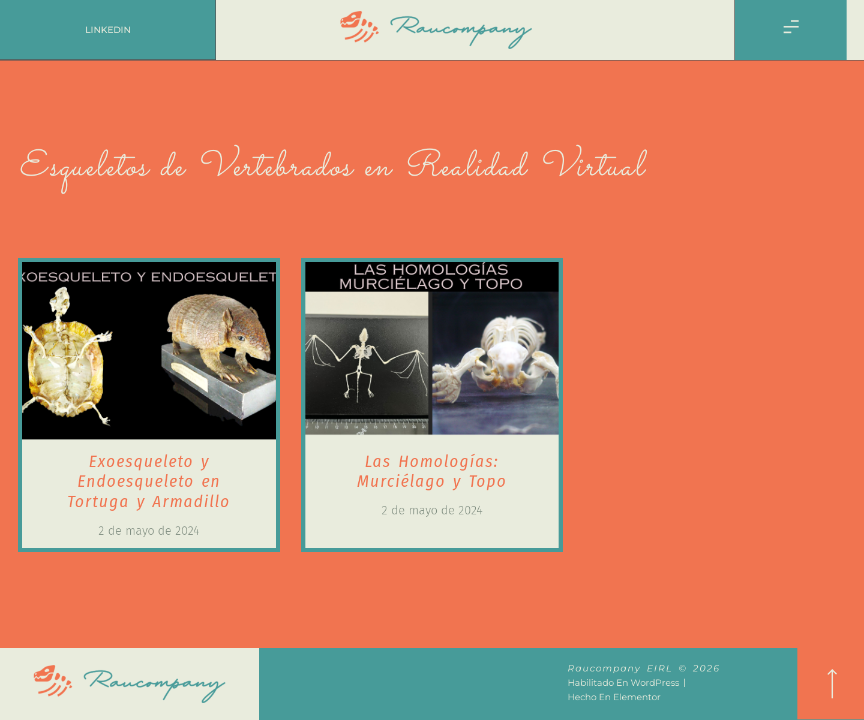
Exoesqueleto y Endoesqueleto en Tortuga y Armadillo (148, 481)
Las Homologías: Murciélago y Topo (432, 471)
